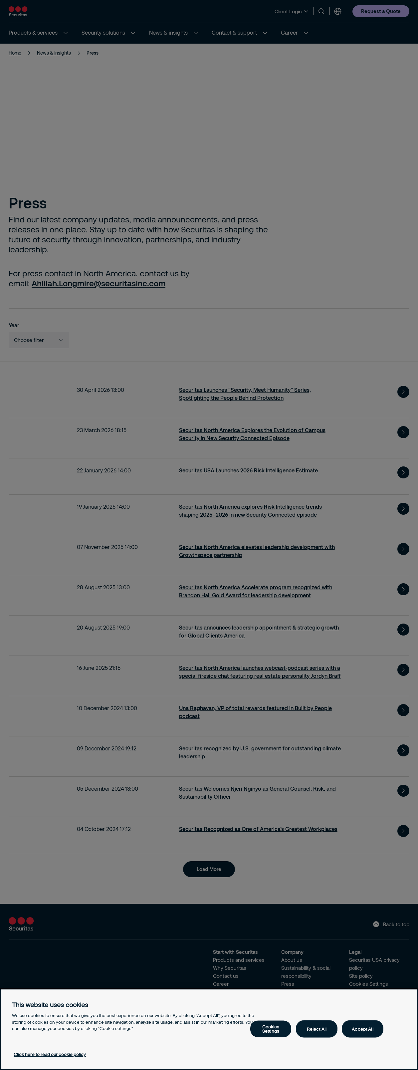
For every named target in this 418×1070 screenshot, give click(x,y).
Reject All (316, 1028)
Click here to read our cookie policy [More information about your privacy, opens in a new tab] (50, 1054)
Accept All (362, 1028)
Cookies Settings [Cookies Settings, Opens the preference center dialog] (271, 1029)
